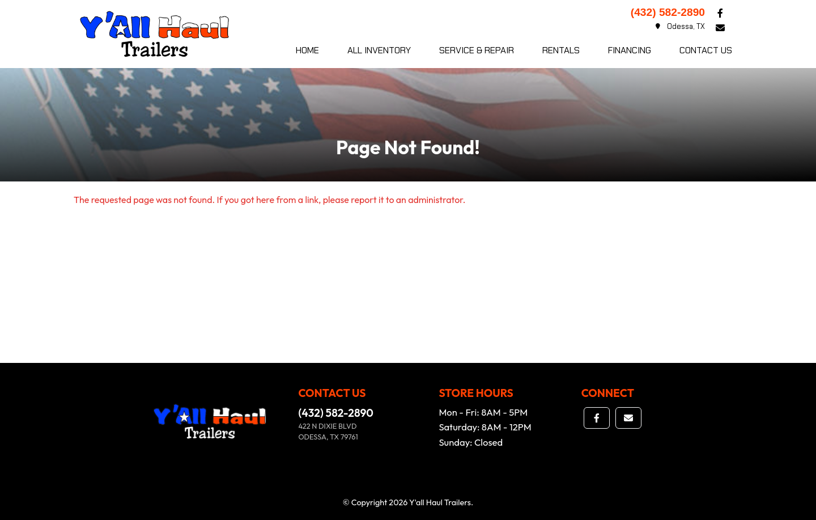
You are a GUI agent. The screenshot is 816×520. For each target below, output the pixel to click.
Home (307, 50)
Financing (629, 50)
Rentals (561, 50)
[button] (720, 13)
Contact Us (705, 50)
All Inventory (379, 50)
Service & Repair (476, 50)
